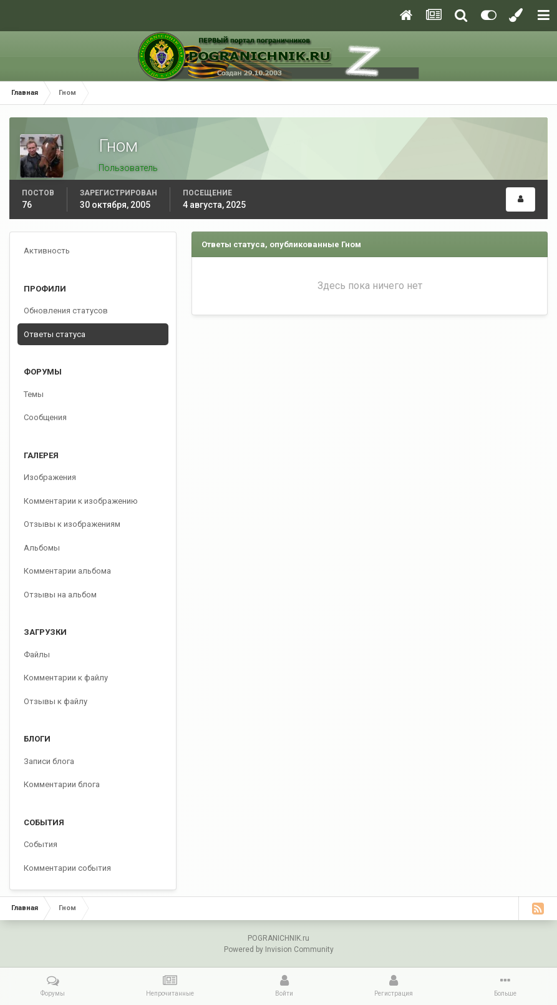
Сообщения (45, 417)
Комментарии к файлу (66, 677)
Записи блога (49, 761)
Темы (34, 394)
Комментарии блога (62, 784)
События (40, 844)
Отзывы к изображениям (72, 524)
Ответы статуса (54, 334)
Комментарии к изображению (81, 501)
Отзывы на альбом (60, 594)
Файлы (37, 654)
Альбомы (42, 547)
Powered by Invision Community (279, 949)
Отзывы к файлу (55, 701)
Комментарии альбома (67, 571)
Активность (47, 250)
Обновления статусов (66, 310)
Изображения (50, 477)
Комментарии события (67, 868)
